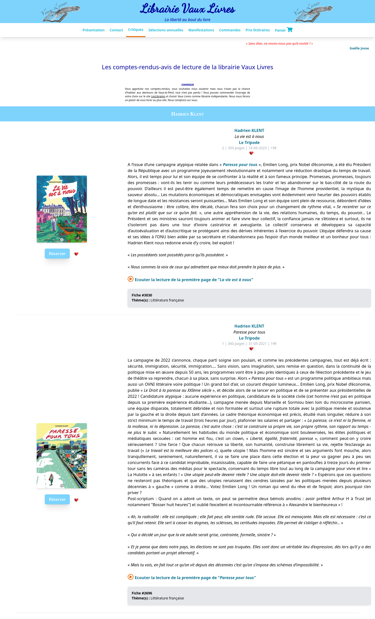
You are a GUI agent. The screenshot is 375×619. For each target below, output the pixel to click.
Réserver (57, 253)
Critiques (135, 29)
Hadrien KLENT (249, 130)
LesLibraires (158, 96)
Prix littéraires (258, 30)
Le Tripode (249, 142)
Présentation (94, 30)
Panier (283, 30)
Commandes (229, 30)
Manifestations (201, 30)
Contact (116, 30)
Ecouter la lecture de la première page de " (190, 279)
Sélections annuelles (165, 30)
